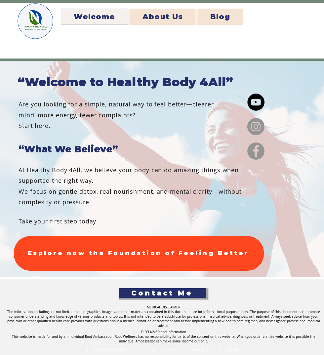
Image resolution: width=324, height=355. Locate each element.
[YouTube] (255, 102)
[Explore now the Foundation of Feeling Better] (139, 253)
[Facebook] (255, 151)
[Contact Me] (162, 293)
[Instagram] (255, 126)
